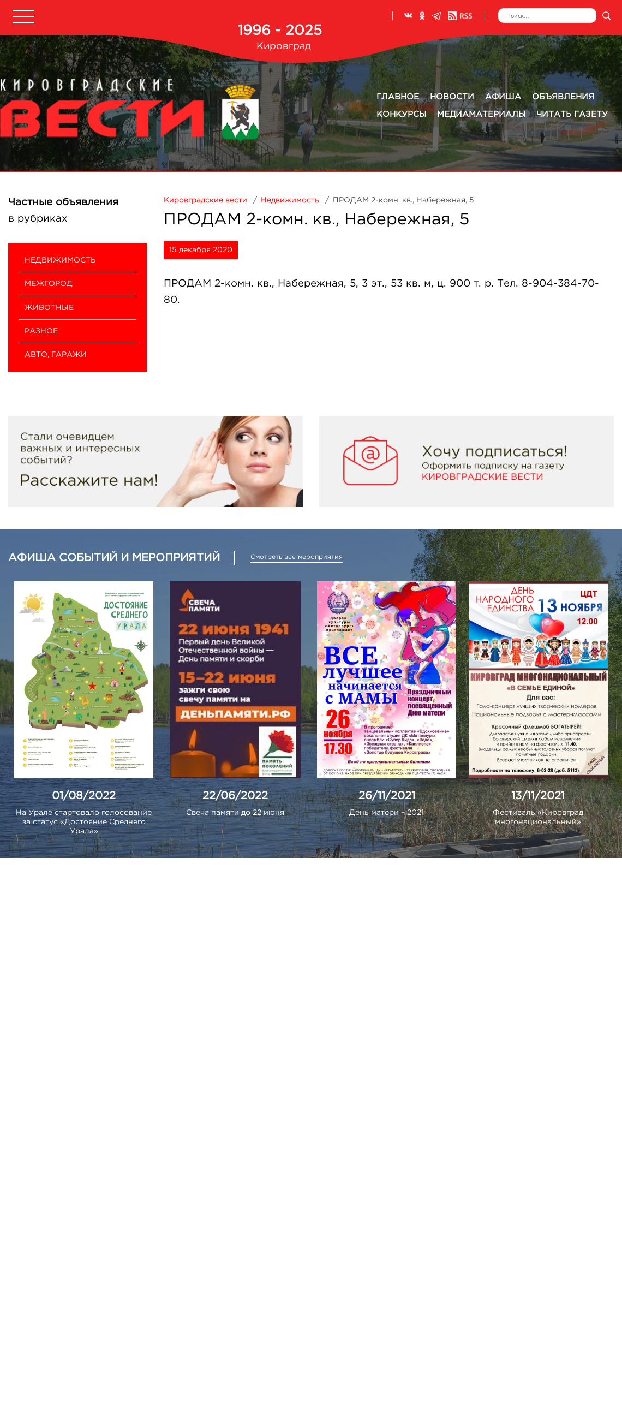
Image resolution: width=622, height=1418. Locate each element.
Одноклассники (422, 15)
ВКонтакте (408, 15)
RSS (460, 15)
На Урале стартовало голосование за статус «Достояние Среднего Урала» (84, 822)
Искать (606, 15)
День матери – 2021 (386, 812)
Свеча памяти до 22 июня (235, 812)
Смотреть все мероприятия (296, 557)
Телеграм (436, 15)
